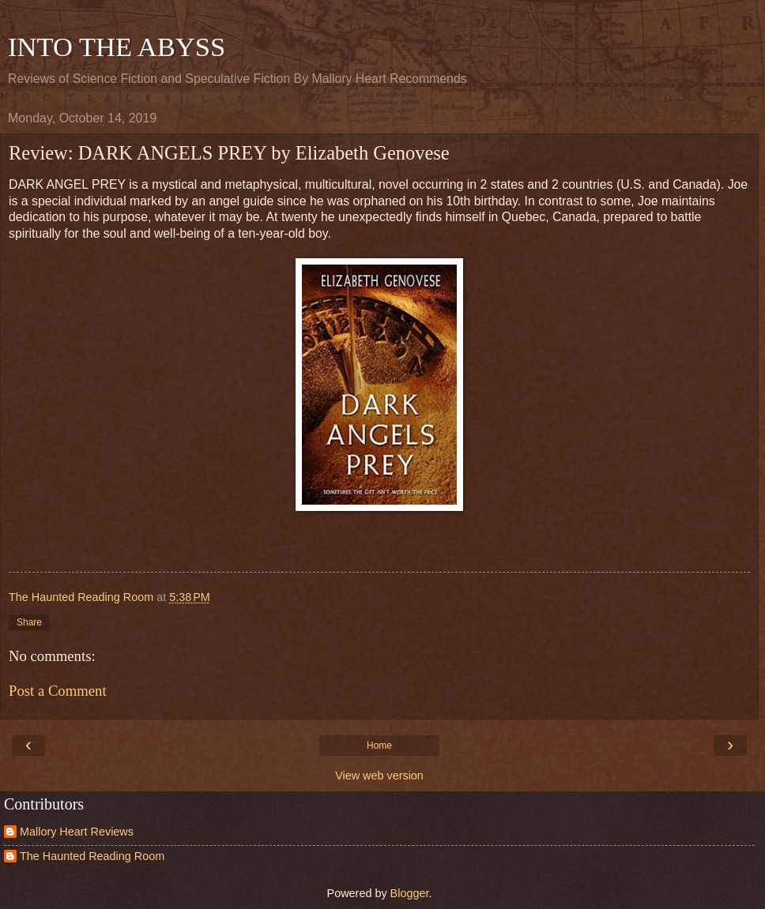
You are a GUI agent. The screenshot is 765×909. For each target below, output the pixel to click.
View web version (379, 775)
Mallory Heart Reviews (77, 831)
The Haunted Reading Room (92, 856)
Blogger (409, 893)
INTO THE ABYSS (116, 47)
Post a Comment (58, 690)
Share (29, 622)
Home (379, 745)
